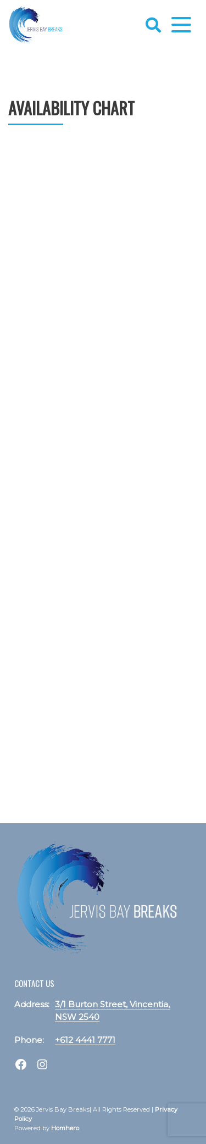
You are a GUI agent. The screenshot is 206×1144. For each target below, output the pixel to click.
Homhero (65, 1128)
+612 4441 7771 (85, 1040)
